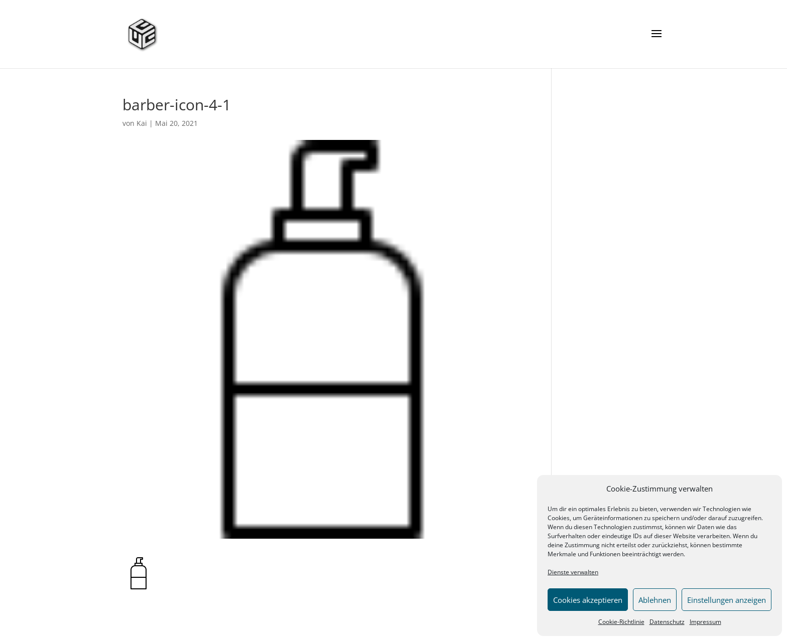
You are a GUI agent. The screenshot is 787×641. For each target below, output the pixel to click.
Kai (142, 123)
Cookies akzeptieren (587, 600)
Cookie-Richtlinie (621, 621)
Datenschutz (667, 621)
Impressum (705, 621)
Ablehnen (654, 600)
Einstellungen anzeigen (726, 600)
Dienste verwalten (573, 572)
